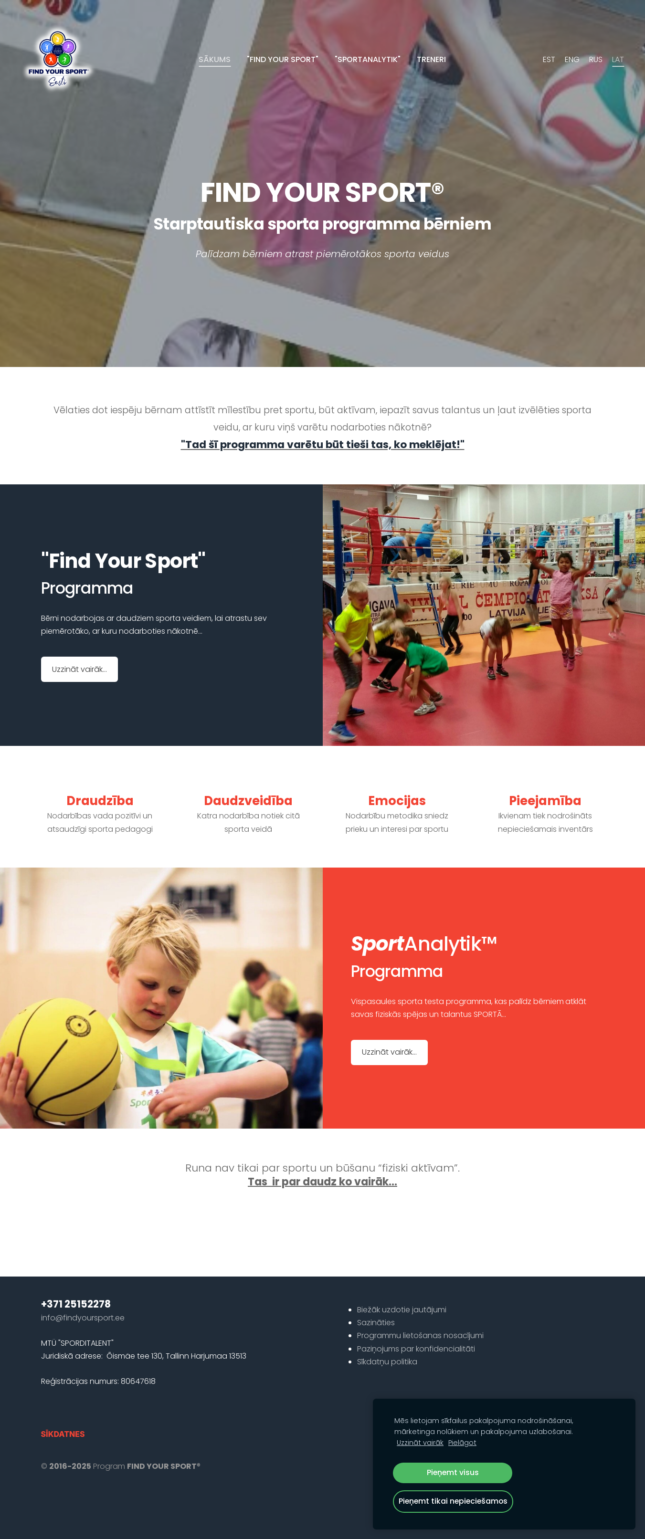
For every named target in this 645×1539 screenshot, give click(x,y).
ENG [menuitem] (570, 59)
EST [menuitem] (547, 59)
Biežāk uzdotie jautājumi (401, 1293)
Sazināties (376, 1306)
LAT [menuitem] (616, 59)
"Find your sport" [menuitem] (282, 59)
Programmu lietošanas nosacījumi (420, 1319)
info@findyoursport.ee (83, 1301)
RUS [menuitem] (594, 59)
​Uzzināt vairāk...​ (79, 653)
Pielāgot (462, 1442)
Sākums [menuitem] (215, 59)
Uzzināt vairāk (420, 1442)
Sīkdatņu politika (387, 1345)
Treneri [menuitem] (431, 59)
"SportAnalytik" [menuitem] (368, 59)
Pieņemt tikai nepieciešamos (453, 1501)
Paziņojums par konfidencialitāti (416, 1332)
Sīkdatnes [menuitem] (63, 1418)
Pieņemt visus (453, 1472)
